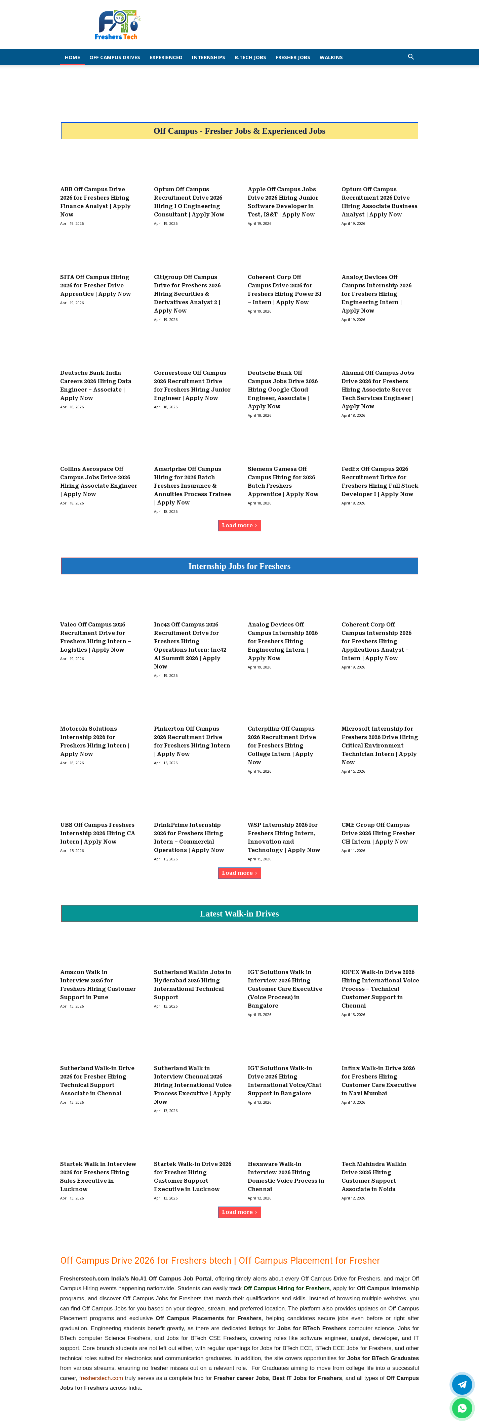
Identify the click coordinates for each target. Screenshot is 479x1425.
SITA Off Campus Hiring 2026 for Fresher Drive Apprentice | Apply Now (95, 285)
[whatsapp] (462, 1408)
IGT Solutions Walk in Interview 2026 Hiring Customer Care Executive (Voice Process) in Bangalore (285, 989)
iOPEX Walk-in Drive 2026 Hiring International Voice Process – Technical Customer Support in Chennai (380, 989)
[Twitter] (462, 1385)
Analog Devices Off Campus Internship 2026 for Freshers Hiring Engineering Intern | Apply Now (376, 294)
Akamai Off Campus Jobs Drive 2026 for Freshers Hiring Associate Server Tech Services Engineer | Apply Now (378, 390)
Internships (208, 57)
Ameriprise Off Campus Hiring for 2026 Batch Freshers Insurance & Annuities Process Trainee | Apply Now (192, 486)
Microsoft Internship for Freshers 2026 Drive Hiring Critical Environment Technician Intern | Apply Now (380, 746)
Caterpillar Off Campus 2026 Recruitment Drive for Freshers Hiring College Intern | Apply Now (282, 746)
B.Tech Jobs (250, 57)
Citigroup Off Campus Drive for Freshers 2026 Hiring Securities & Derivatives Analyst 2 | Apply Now (187, 294)
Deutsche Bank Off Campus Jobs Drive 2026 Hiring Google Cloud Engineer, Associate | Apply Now (283, 390)
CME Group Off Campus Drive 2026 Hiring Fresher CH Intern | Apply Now (378, 833)
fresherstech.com (101, 1378)
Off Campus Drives (114, 57)
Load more (239, 525)
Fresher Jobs (293, 57)
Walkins (331, 57)
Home (72, 57)
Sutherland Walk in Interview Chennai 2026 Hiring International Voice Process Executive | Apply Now (193, 1085)
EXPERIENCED (166, 57)
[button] (411, 57)
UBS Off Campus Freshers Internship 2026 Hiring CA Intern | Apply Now (97, 833)
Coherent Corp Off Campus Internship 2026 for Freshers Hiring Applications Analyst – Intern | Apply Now (376, 641)
